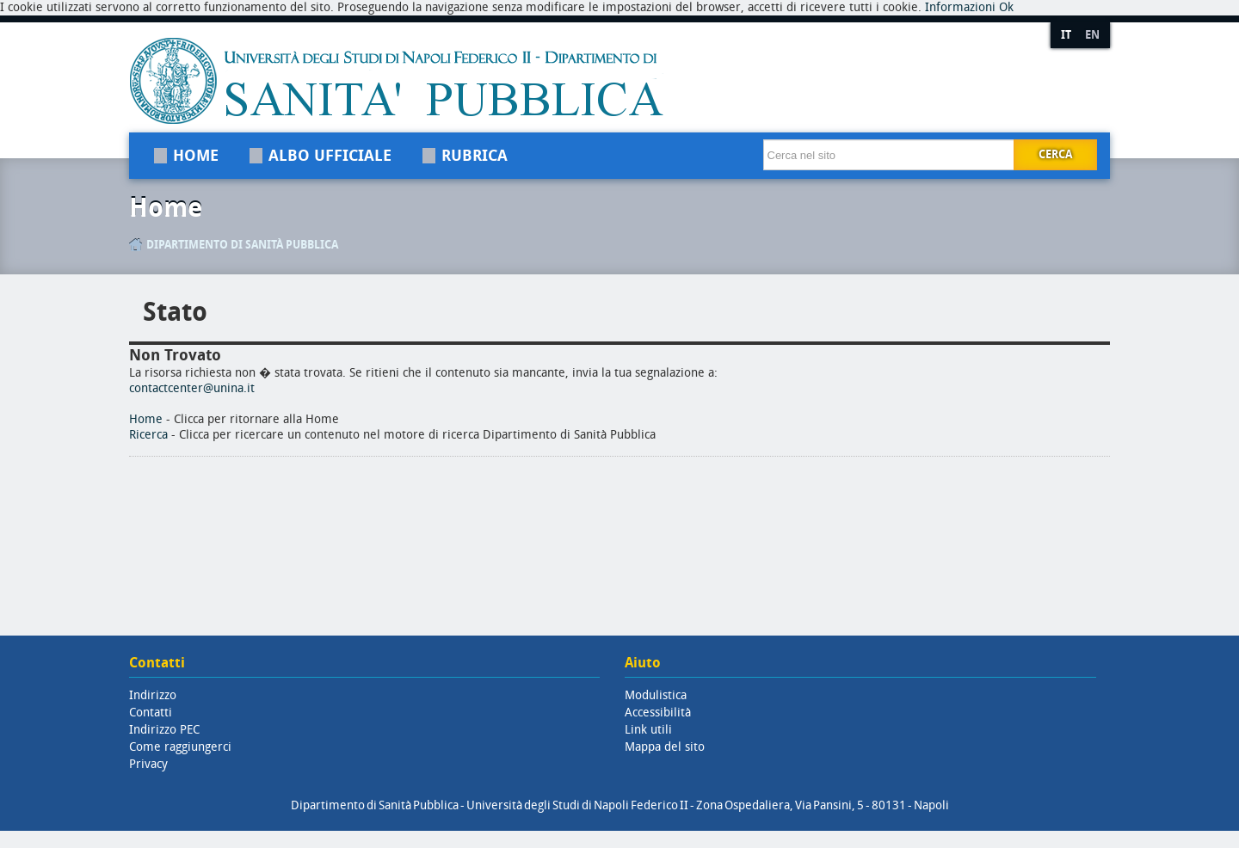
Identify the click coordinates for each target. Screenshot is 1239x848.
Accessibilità (658, 712)
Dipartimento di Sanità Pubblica (242, 244)
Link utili (648, 729)
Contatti (150, 712)
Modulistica (656, 695)
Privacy (148, 764)
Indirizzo (152, 695)
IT (1066, 34)
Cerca (1055, 154)
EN (1092, 34)
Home (196, 155)
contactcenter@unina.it (192, 388)
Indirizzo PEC (164, 729)
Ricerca (148, 434)
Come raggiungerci (180, 747)
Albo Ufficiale (329, 155)
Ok (1006, 7)
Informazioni (960, 7)
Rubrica (474, 155)
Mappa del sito (665, 747)
